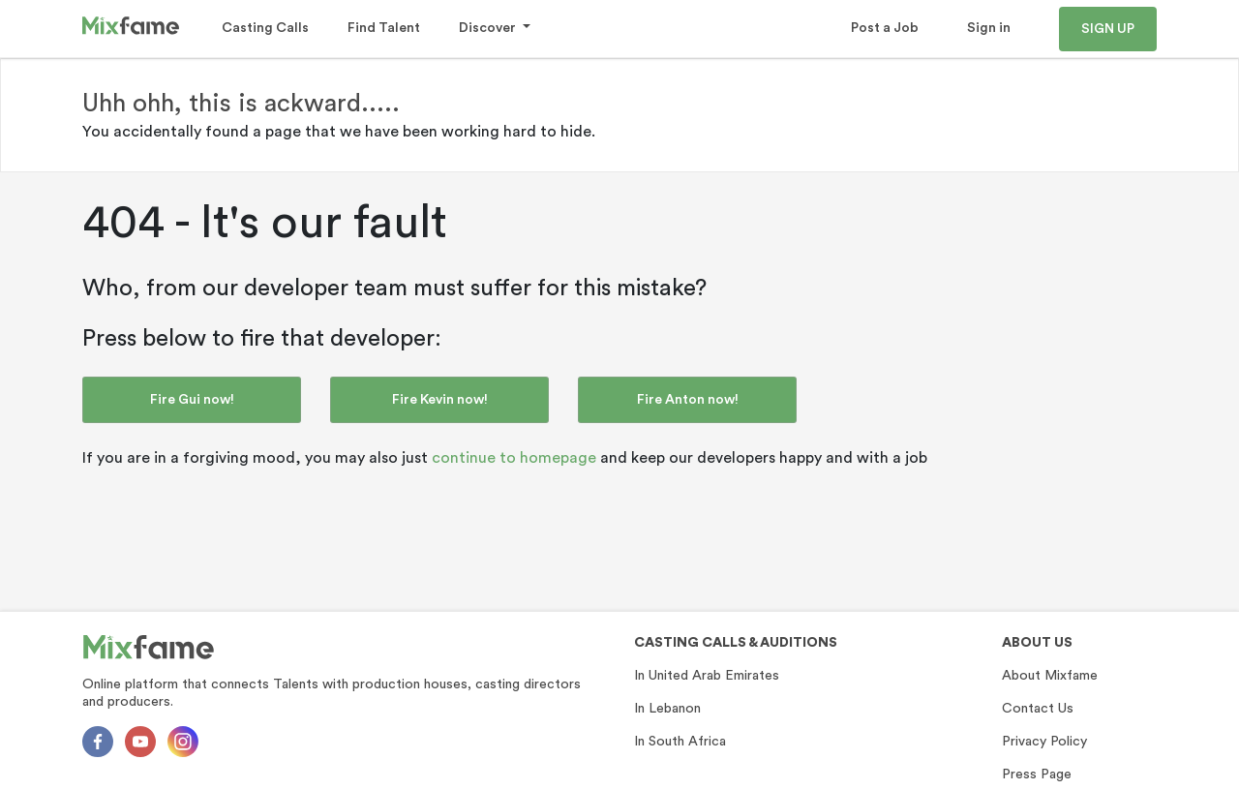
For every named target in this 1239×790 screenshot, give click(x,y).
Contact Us (1037, 708)
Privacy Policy (1044, 741)
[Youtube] (140, 741)
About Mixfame (1050, 676)
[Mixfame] (148, 647)
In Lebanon (667, 708)
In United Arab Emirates (706, 676)
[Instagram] (182, 741)
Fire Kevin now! (440, 400)
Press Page (1037, 774)
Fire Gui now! (192, 400)
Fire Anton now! (688, 400)
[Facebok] (97, 741)
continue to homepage (514, 458)
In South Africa (680, 741)
